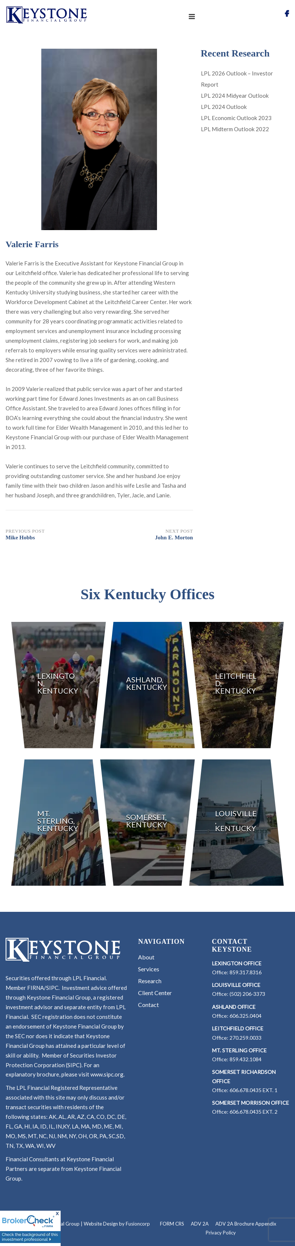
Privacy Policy (221, 1233)
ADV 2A (200, 1224)
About (146, 957)
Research (149, 980)
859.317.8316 (246, 972)
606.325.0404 (246, 1016)
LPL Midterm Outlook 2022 (235, 129)
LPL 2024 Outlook (224, 106)
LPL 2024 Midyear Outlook (235, 95)
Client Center (155, 992)
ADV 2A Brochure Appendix (245, 1224)
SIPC (52, 987)
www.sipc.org (107, 1074)
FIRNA (35, 987)
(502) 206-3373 (247, 994)
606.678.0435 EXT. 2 (254, 1111)
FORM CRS (172, 1224)
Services (148, 968)
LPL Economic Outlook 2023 (236, 117)
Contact (148, 1004)
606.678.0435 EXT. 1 (254, 1090)
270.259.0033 (246, 1037)
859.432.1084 (246, 1059)
